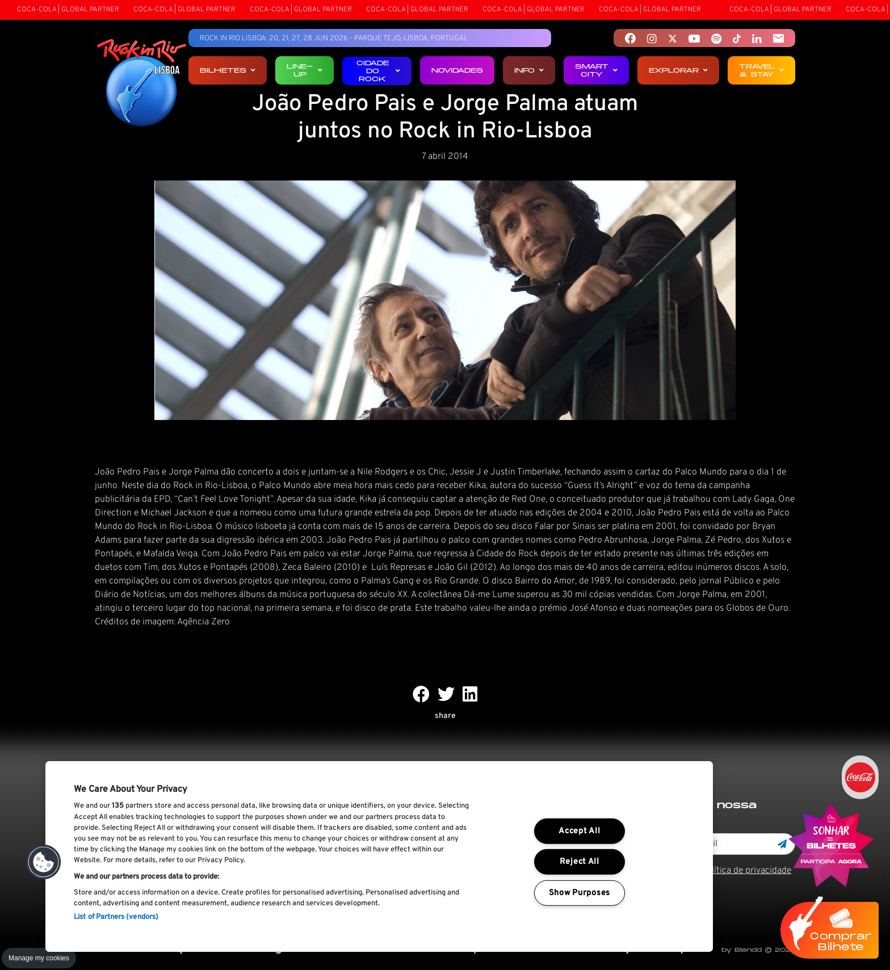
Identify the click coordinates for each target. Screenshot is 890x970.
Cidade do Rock (378, 70)
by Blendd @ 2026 (758, 950)
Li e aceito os (717, 870)
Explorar (678, 70)
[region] (379, 856)
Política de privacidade (746, 870)
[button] (44, 862)
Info (529, 70)
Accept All (579, 831)
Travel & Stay (761, 70)
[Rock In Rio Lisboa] (141, 84)
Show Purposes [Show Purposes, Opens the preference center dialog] (579, 893)
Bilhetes (227, 70)
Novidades (457, 70)
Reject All (579, 861)
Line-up (304, 70)
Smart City (596, 70)
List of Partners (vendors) (116, 917)
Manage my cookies (39, 958)
